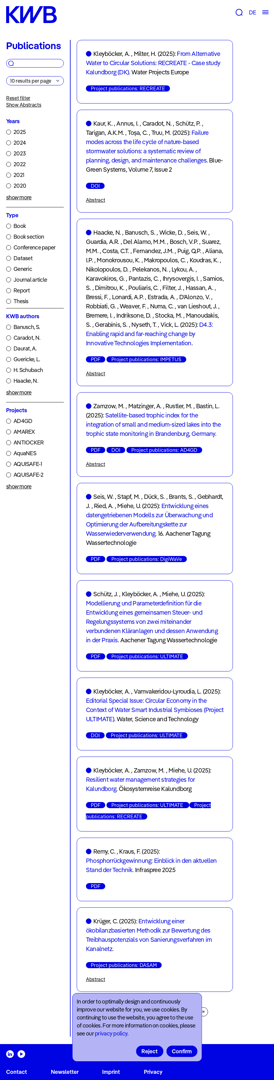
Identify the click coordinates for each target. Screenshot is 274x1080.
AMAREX (24, 431)
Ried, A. (104, 506)
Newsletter (65, 1071)
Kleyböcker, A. (111, 53)
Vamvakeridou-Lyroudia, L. (168, 691)
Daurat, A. (25, 348)
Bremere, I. (99, 315)
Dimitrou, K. (109, 288)
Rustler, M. (178, 406)
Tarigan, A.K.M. (105, 132)
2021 (19, 174)
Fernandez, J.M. (153, 251)
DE (252, 12)
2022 (19, 164)
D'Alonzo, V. (194, 297)
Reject (149, 1051)
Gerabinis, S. (111, 324)
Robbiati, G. (101, 306)
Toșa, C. (138, 132)
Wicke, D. (171, 232)
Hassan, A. (199, 288)
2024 (20, 142)
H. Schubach (28, 370)
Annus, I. (127, 123)
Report (22, 290)
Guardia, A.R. (102, 241)
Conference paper (35, 247)
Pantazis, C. (144, 278)
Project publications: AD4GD (164, 450)
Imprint (111, 1071)
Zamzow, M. (108, 406)
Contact (16, 1071)
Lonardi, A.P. (128, 297)
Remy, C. (104, 851)
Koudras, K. (204, 260)
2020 (20, 185)
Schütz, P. (188, 123)
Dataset (23, 258)
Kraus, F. (130, 851)
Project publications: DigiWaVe (146, 559)
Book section (29, 236)
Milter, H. (145, 53)
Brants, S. (181, 496)
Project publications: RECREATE (128, 88)
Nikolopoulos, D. (107, 269)
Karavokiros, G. (105, 278)
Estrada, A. (161, 297)
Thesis (21, 301)
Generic (23, 268)
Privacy (153, 1071)
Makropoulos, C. (165, 260)
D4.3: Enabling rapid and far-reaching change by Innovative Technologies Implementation (149, 334)
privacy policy (111, 1033)
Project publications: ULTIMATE (147, 656)
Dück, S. (154, 496)
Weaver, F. (133, 306)
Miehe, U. (129, 506)
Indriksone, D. (133, 315)
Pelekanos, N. (150, 269)
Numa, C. (162, 306)
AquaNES (25, 453)
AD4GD (23, 421)
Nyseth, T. (143, 324)
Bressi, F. (97, 297)
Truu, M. (161, 132)
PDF (95, 359)
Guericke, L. (27, 359)
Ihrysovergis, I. (181, 278)
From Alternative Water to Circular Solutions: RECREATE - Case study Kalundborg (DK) (153, 63)
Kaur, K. (103, 123)
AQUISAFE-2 (28, 474)
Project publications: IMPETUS (146, 359)
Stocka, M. (168, 315)
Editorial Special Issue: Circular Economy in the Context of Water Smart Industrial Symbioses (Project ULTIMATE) (154, 710)
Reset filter (18, 98)
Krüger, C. (105, 921)
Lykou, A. (183, 269)
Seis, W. (197, 232)
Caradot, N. (27, 337)
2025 (19, 131)
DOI (95, 186)
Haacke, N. (26, 380)
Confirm (182, 1051)
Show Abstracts (23, 105)
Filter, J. (172, 288)
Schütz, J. (105, 594)
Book (20, 225)
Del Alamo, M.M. (144, 241)
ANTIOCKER (29, 442)
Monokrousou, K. (118, 260)
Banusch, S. (27, 327)
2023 (19, 153)
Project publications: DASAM (124, 965)
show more (19, 197)
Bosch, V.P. (184, 241)
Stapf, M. (128, 496)
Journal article (30, 279)
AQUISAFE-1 (28, 464)
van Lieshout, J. (197, 306)
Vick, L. (169, 324)
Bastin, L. (207, 406)
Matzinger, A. (145, 406)
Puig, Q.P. (189, 251)
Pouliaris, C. (143, 288)
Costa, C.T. (115, 251)
